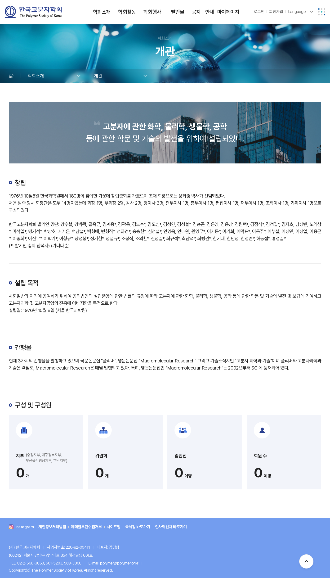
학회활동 (127, 12)
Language (297, 11)
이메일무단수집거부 (86, 527)
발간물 (177, 12)
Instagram (24, 527)
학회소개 (102, 12)
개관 (98, 76)
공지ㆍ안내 (203, 12)
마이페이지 (228, 12)
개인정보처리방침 (52, 527)
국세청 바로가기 (137, 527)
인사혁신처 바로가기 (171, 527)
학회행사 (152, 12)
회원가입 (276, 11)
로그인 (259, 11)
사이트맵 (113, 527)
